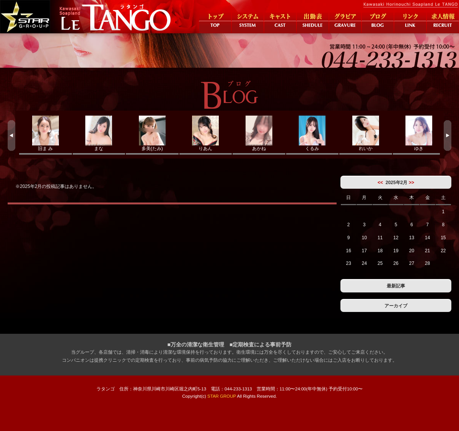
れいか (365, 133)
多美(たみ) (152, 133)
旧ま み (45, 133)
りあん (205, 133)
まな (99, 133)
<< (380, 182)
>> (411, 182)
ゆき (419, 133)
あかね (259, 133)
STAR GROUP (221, 396)
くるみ (312, 133)
